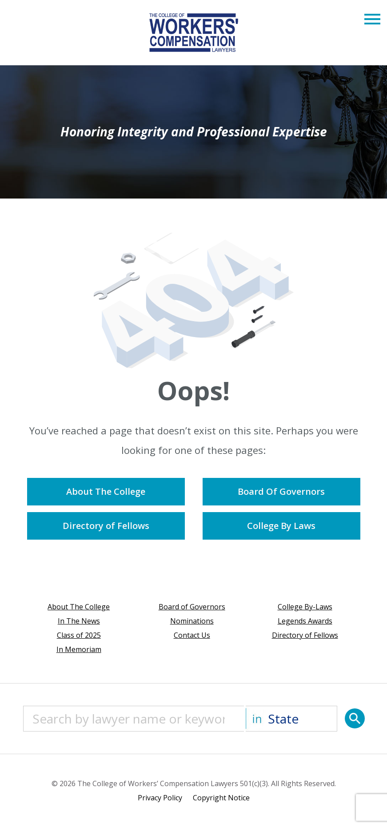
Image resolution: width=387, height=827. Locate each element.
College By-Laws (305, 607)
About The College (105, 491)
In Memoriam (78, 649)
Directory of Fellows (106, 526)
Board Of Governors (281, 491)
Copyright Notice (221, 798)
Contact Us (192, 635)
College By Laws (281, 526)
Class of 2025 (79, 635)
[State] (291, 719)
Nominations (192, 621)
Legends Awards (305, 621)
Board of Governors (192, 607)
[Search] (355, 718)
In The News (79, 621)
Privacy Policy (160, 798)
